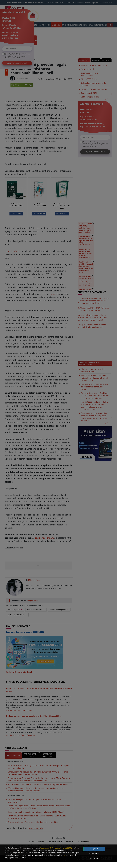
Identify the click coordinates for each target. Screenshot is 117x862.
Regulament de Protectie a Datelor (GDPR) (56, 848)
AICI (63, 855)
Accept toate (94, 849)
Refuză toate (94, 858)
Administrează (94, 853)
